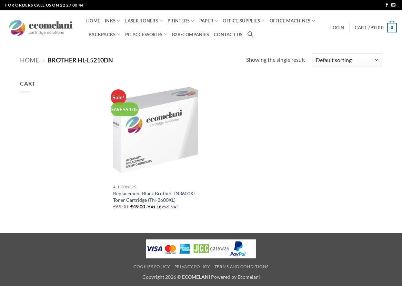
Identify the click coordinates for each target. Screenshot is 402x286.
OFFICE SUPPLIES (243, 21)
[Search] (250, 34)
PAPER (208, 21)
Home (29, 60)
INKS (112, 21)
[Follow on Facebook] (387, 5)
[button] (337, 27)
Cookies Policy (151, 266)
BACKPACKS (104, 34)
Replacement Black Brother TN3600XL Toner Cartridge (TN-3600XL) (154, 196)
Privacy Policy (192, 266)
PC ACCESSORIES (146, 34)
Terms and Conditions (241, 266)
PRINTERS (181, 21)
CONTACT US (228, 34)
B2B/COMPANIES (190, 34)
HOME (93, 20)
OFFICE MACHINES (292, 21)
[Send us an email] (393, 5)
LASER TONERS (144, 21)
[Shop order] (347, 60)
